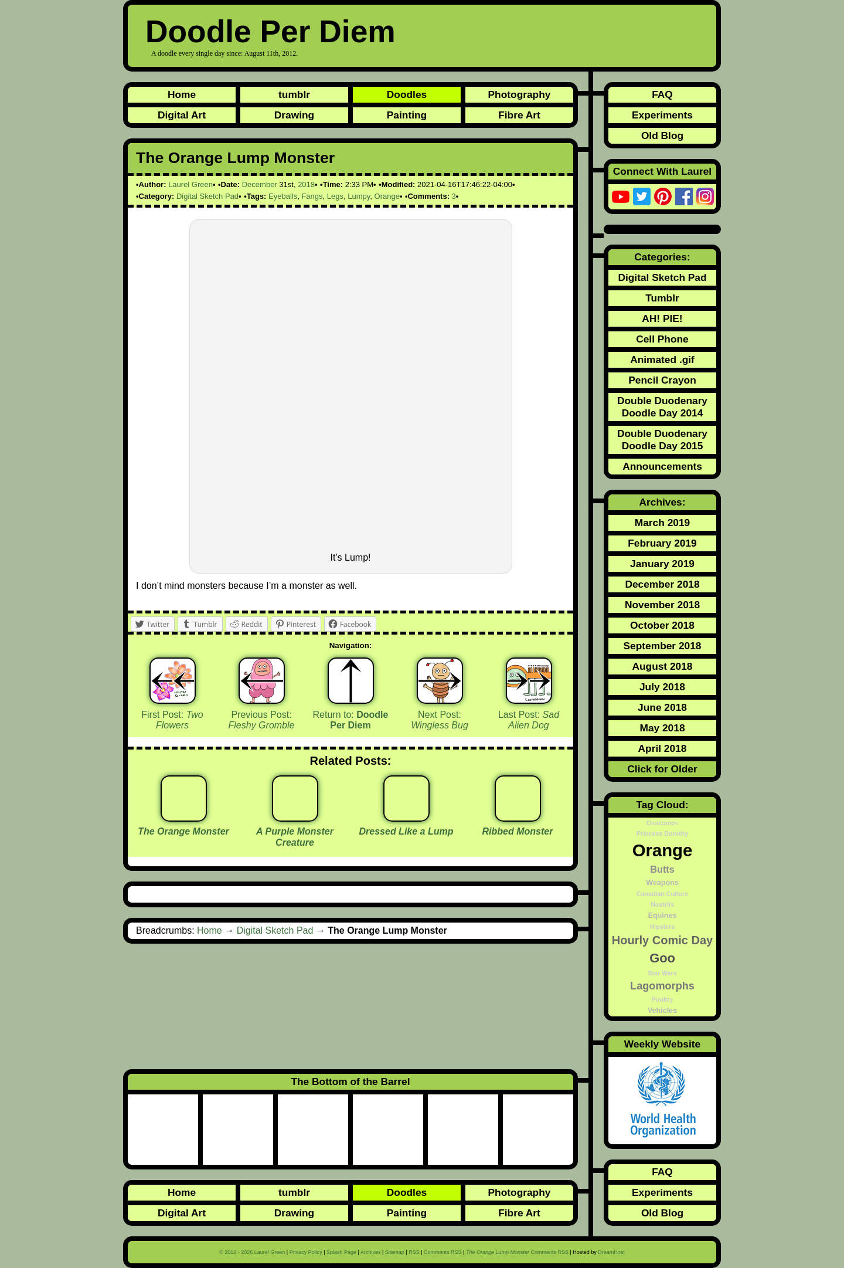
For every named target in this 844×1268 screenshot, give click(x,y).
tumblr (294, 94)
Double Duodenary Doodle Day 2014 (662, 407)
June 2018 (662, 707)
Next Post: (439, 720)
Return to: (351, 720)
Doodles (407, 94)
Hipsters (662, 926)
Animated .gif (662, 359)
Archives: (662, 502)
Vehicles (662, 1010)
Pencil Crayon (662, 380)
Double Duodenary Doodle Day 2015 (662, 440)
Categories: (662, 257)
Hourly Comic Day (662, 940)
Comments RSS (443, 1252)
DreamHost (611, 1252)
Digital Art (182, 115)
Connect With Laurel (662, 171)
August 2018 (662, 666)
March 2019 (662, 522)
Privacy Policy (306, 1252)
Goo (662, 958)
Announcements (662, 466)
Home (182, 94)
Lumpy (359, 196)
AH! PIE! (662, 318)
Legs (335, 196)
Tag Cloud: (662, 805)
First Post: (172, 720)
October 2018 (662, 625)
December (259, 184)
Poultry (662, 999)
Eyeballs (282, 196)
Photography (519, 94)
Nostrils (662, 904)
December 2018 (662, 584)
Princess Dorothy (662, 833)
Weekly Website (662, 1044)
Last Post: (528, 720)
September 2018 (663, 646)
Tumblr (662, 298)
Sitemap (394, 1252)
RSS (414, 1252)
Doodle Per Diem (270, 31)
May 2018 (662, 728)
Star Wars (662, 973)
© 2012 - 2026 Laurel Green (252, 1252)
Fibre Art (519, 115)
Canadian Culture (662, 893)
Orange (387, 196)
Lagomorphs (662, 986)
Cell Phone (662, 339)
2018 (306, 184)
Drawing (294, 115)
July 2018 (662, 687)
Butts (662, 869)
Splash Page (341, 1252)
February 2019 (662, 543)
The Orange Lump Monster (235, 158)
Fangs (311, 196)
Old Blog (662, 135)
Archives (370, 1252)
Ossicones (662, 822)
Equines (662, 915)
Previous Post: (262, 720)
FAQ (662, 94)
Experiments (662, 115)
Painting (407, 115)
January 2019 (662, 563)
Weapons (662, 883)
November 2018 (662, 605)
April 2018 (662, 748)
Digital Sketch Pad (207, 196)
